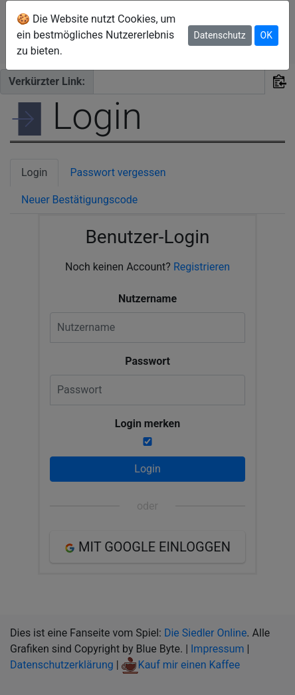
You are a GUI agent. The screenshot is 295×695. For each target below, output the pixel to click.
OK (266, 35)
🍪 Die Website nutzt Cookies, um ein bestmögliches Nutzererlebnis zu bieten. (96, 35)
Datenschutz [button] (220, 35)
